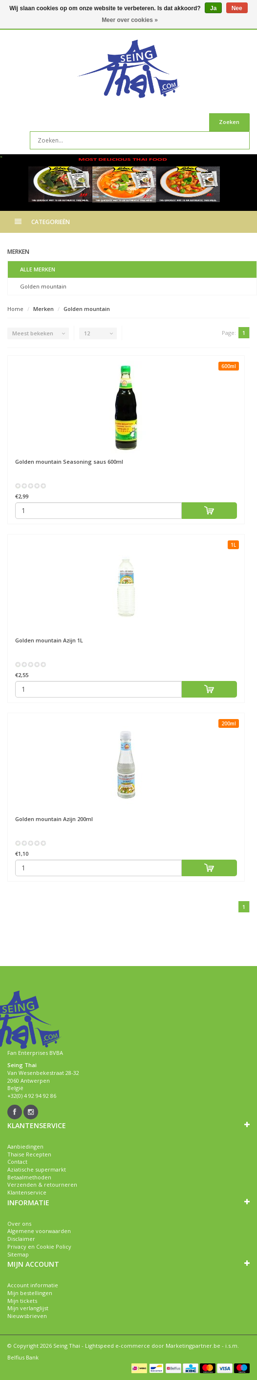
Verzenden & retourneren (42, 1184)
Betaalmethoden (29, 1177)
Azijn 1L (49, 640)
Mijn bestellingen (29, 1293)
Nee (237, 8)
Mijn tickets (22, 1300)
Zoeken (229, 121)
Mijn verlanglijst (27, 1308)
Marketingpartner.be (193, 1345)
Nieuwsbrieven (27, 1315)
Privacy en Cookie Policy (39, 1246)
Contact (17, 1161)
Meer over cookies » (130, 20)
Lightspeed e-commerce (117, 1345)
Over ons (19, 1223)
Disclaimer (21, 1238)
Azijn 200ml (54, 819)
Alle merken (37, 269)
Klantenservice (26, 1192)
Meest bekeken (32, 333)
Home (15, 308)
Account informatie (32, 1285)
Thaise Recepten (29, 1154)
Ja (213, 8)
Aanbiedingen (25, 1146)
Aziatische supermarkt (36, 1169)
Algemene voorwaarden (39, 1231)
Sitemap (18, 1254)
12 (87, 333)
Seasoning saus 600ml (69, 461)
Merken (43, 308)
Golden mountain (43, 286)
